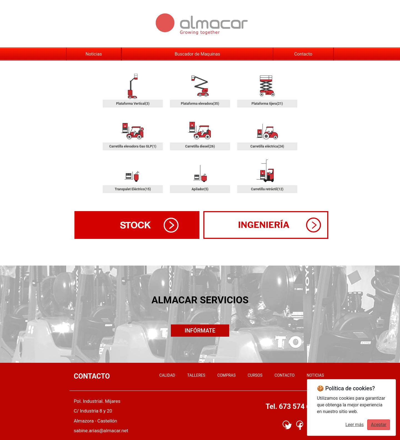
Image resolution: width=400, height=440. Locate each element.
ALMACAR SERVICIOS (199, 300)
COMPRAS (226, 375)
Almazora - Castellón (95, 421)
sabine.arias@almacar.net (101, 430)
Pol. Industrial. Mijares (97, 401)
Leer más (354, 424)
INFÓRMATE (200, 330)
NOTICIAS (315, 375)
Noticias (94, 54)
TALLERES (196, 375)
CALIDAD (167, 375)
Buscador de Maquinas (197, 54)
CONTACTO (284, 375)
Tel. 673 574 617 (292, 406)
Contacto (303, 54)
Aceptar (378, 424)
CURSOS (255, 375)
